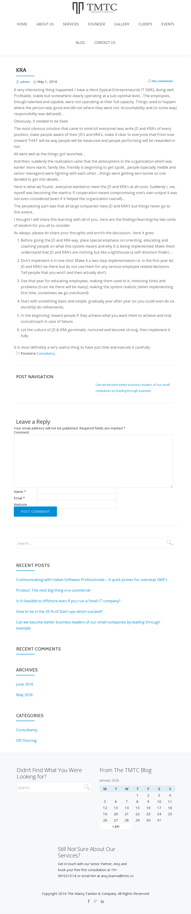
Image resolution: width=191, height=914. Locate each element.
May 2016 (24, 675)
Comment (21, 413)
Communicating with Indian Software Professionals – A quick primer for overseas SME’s (91, 560)
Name (20, 472)
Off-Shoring (26, 721)
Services (68, 19)
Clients (129, 19)
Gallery (110, 19)
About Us (47, 19)
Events (147, 19)
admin (25, 62)
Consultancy (46, 334)
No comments (158, 62)
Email (19, 478)
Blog (162, 19)
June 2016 (24, 664)
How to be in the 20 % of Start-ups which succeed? (59, 592)
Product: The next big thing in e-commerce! (53, 570)
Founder (89, 19)
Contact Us (95, 28)
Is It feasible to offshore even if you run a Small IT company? (68, 581)
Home (29, 19)
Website (20, 485)
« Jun (116, 821)
